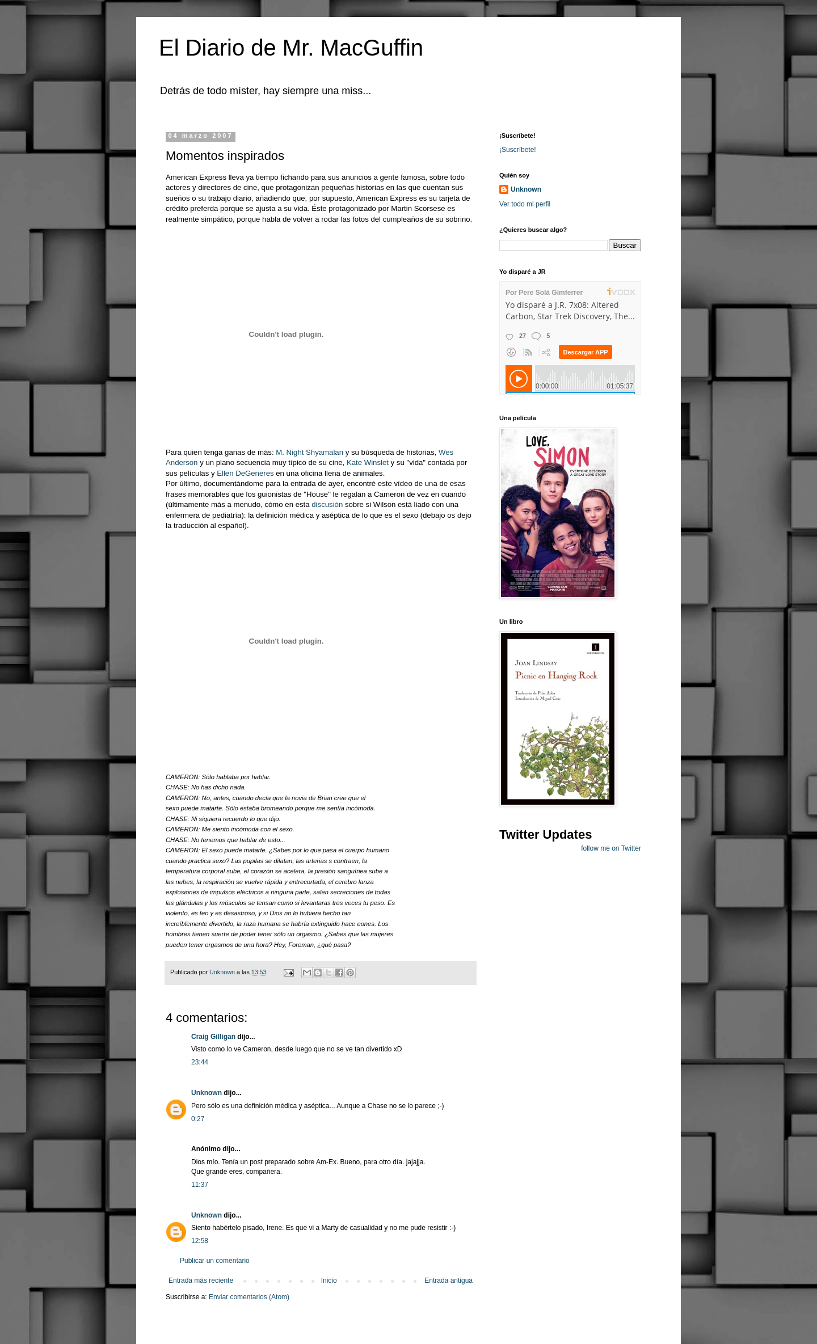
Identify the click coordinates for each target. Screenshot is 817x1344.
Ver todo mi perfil (524, 204)
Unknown (206, 1093)
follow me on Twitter (611, 848)
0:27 (197, 1119)
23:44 (199, 1062)
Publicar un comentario (215, 1261)
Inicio (329, 1280)
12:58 (199, 1241)
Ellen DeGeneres (246, 473)
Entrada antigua (448, 1280)
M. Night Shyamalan (310, 452)
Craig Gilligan (213, 1037)
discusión (327, 504)
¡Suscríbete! (517, 150)
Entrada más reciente (201, 1280)
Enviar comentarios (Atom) (249, 1297)
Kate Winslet (369, 462)
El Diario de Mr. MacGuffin (291, 47)
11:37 (199, 1185)
